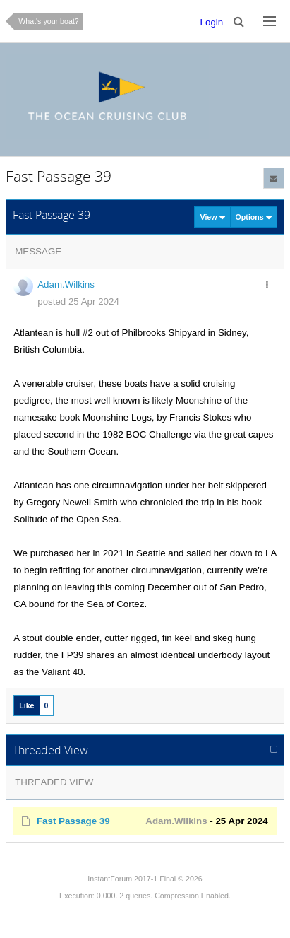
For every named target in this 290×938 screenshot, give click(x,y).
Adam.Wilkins (66, 284)
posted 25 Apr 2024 (78, 301)
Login (212, 22)
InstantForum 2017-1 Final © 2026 (144, 878)
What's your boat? (48, 21)
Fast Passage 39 (73, 821)
